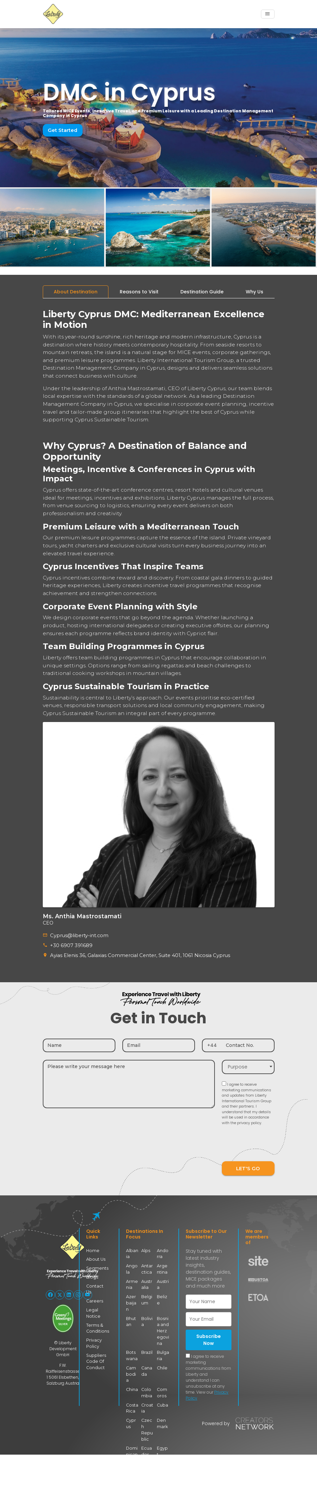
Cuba (162, 1389)
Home (92, 1249)
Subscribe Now (208, 1339)
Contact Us (97, 1284)
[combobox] (248, 1066)
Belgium (146, 1298)
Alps (145, 1249)
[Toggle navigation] (268, 14)
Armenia (131, 1282)
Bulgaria (163, 1346)
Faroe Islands (162, 1459)
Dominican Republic (131, 1434)
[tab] (76, 291)
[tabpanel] (159, 510)
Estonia (132, 1455)
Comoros (162, 1376)
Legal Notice (92, 1304)
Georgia (162, 1489)
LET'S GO (248, 1167)
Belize (163, 1295)
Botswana (132, 1346)
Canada (146, 1361)
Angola (132, 1267)
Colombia (146, 1376)
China (132, 1373)
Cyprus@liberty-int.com (77, 935)
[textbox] (248, 1065)
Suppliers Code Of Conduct (95, 1352)
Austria (162, 1282)
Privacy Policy (93, 1334)
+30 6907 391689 (70, 945)
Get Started (62, 130)
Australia (146, 1282)
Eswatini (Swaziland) (147, 1465)
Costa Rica (132, 1392)
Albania (132, 1252)
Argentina (163, 1267)
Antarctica (147, 1267)
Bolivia (146, 1313)
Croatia (147, 1392)
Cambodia (132, 1361)
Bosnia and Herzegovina (162, 1322)
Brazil (147, 1343)
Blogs (91, 1275)
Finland (132, 1489)
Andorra (163, 1252)
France (147, 1489)
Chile (162, 1358)
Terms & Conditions (96, 1319)
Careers (93, 1293)
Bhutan (131, 1313)
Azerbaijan (132, 1298)
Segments (96, 1266)
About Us (95, 1258)
